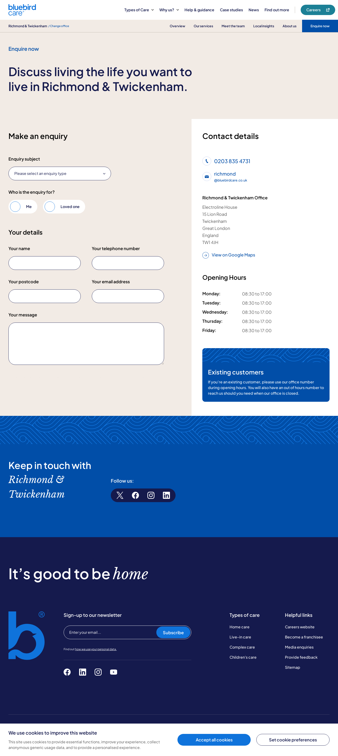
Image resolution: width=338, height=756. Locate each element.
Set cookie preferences (293, 739)
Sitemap (292, 677)
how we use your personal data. (96, 660)
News (254, 9)
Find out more (277, 9)
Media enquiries (299, 657)
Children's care (243, 667)
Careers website (300, 637)
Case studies (231, 9)
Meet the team (233, 26)
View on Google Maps (228, 255)
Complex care (242, 657)
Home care (240, 637)
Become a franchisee (304, 647)
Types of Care (139, 9)
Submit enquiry (29, 394)
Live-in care (240, 647)
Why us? (169, 9)
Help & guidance (199, 9)
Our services (203, 26)
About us (289, 26)
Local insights (263, 26)
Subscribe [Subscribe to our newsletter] (173, 643)
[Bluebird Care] (22, 13)
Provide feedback (301, 667)
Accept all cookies (214, 739)
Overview (177, 26)
